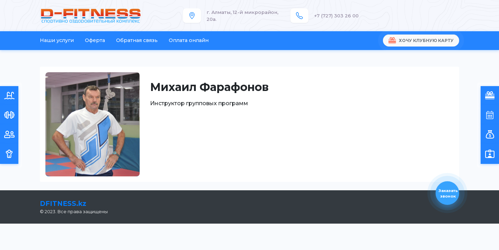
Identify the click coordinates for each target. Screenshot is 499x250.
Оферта (95, 40)
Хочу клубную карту (421, 40)
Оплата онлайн (189, 40)
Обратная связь (137, 40)
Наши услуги (57, 40)
